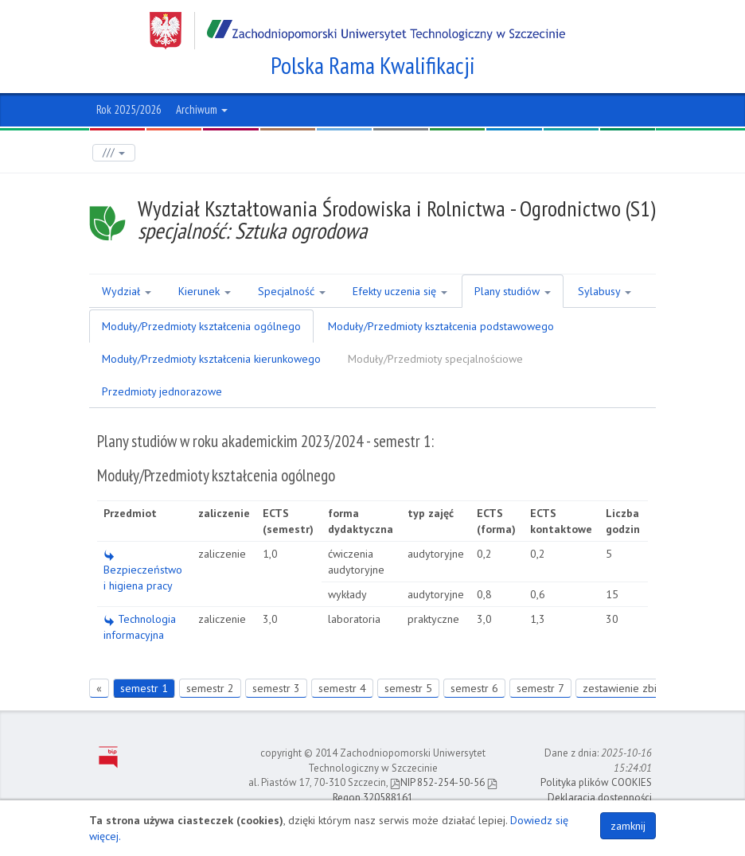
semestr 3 (276, 688)
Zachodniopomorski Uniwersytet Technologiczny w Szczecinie (357, 30)
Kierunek (204, 291)
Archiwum (202, 109)
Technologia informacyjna (139, 627)
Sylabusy (604, 291)
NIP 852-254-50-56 (437, 782)
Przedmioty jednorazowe (162, 391)
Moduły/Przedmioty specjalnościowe (435, 359)
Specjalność (292, 291)
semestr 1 (144, 688)
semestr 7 (540, 688)
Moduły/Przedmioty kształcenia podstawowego (441, 326)
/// (114, 152)
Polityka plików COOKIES (596, 782)
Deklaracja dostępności (600, 797)
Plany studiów (512, 291)
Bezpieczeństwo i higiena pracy (142, 571)
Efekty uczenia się (400, 291)
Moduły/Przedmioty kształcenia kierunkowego (211, 359)
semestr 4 (342, 688)
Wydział (126, 291)
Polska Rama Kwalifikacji (373, 65)
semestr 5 (408, 688)
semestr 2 (210, 688)
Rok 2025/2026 (129, 109)
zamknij (628, 826)
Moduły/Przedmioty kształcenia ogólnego (201, 326)
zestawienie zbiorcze (633, 688)
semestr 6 (474, 688)
